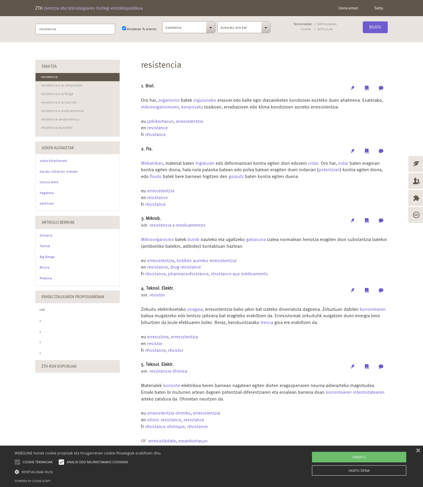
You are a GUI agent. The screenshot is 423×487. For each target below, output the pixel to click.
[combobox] (188, 29)
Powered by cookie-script (33, 481)
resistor (157, 295)
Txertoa (45, 246)
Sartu (378, 8)
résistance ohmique (165, 426)
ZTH (89, 8)
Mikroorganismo (157, 239)
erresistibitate (162, 441)
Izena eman (348, 8)
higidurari (204, 163)
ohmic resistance (164, 419)
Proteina (46, 278)
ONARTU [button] (359, 457)
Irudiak (306, 29)
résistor (175, 350)
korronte (171, 385)
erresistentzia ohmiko (169, 413)
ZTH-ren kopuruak (59, 366)
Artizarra (46, 235)
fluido (156, 176)
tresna (267, 322)
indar (313, 163)
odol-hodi (47, 203)
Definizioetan (327, 24)
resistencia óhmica (168, 371)
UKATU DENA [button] (359, 470)
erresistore (158, 337)
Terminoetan (302, 24)
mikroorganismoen (160, 107)
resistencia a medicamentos (178, 225)
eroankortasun (193, 441)
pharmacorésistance (188, 273)
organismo (169, 100)
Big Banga (47, 257)
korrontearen (373, 309)
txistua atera (49, 182)
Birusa (44, 267)
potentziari (329, 169)
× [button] (418, 451)
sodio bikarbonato (53, 161)
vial (42, 310)
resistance (157, 127)
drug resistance (185, 267)
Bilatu (375, 27)
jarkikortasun (160, 121)
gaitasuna (256, 239)
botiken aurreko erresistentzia (206, 260)
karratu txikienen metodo (59, 171)
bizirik (193, 239)
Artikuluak (325, 29)
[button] (88, 471)
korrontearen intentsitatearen (355, 392)
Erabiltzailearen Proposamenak (73, 296)
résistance (155, 134)
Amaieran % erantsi (139, 28)
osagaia (195, 309)
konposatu (192, 107)
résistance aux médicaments (239, 273)
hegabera (47, 193)
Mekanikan (152, 163)
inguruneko (204, 100)
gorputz (237, 176)
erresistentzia (189, 121)
